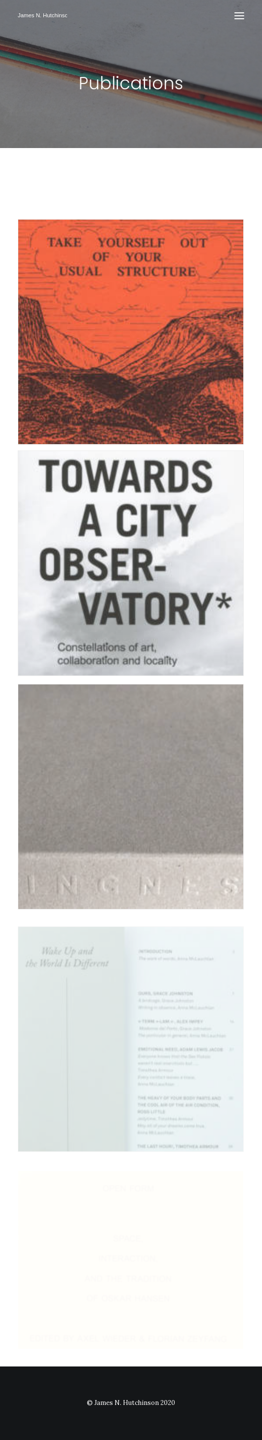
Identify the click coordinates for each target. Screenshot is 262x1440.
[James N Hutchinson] (42, 15)
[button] (239, 16)
